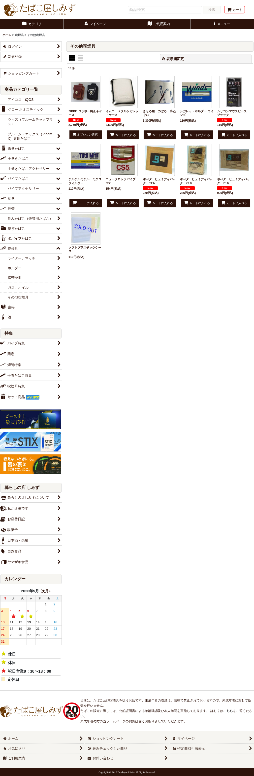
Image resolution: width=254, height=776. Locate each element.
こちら (228, 711)
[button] (222, 24)
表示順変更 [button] (173, 59)
